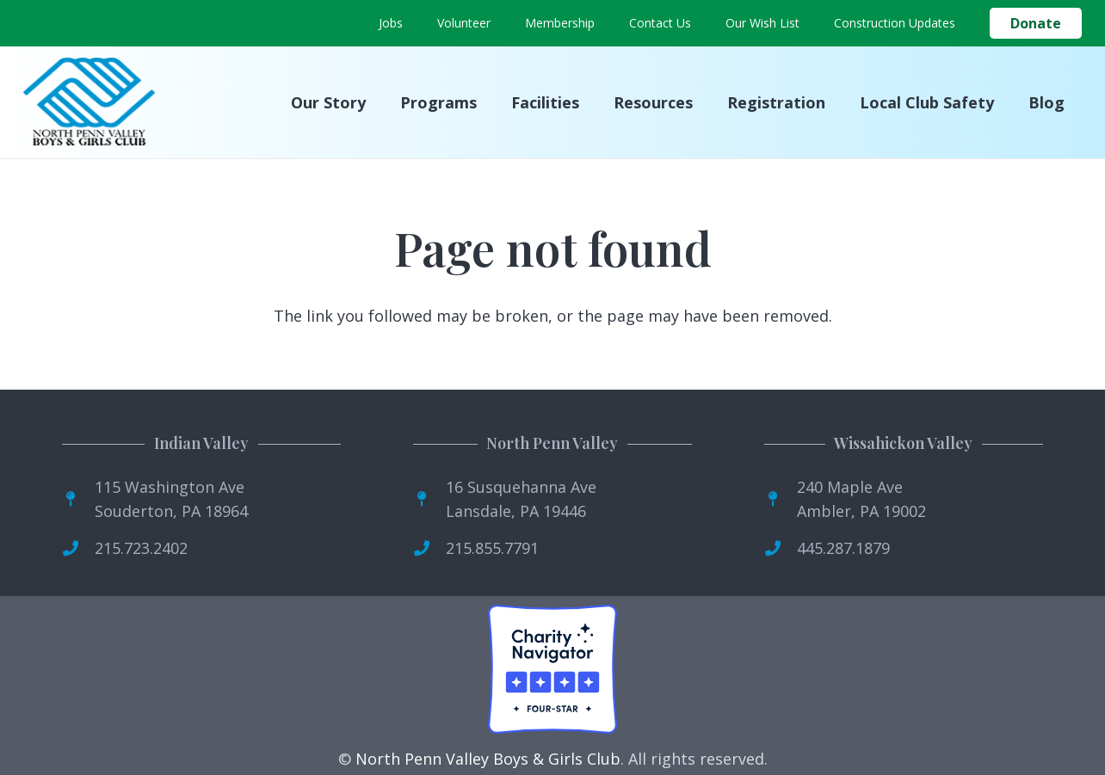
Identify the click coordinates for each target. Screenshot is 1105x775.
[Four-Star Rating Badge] (552, 669)
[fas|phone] (78, 548)
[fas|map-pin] (78, 499)
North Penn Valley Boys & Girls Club (487, 758)
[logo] (89, 103)
